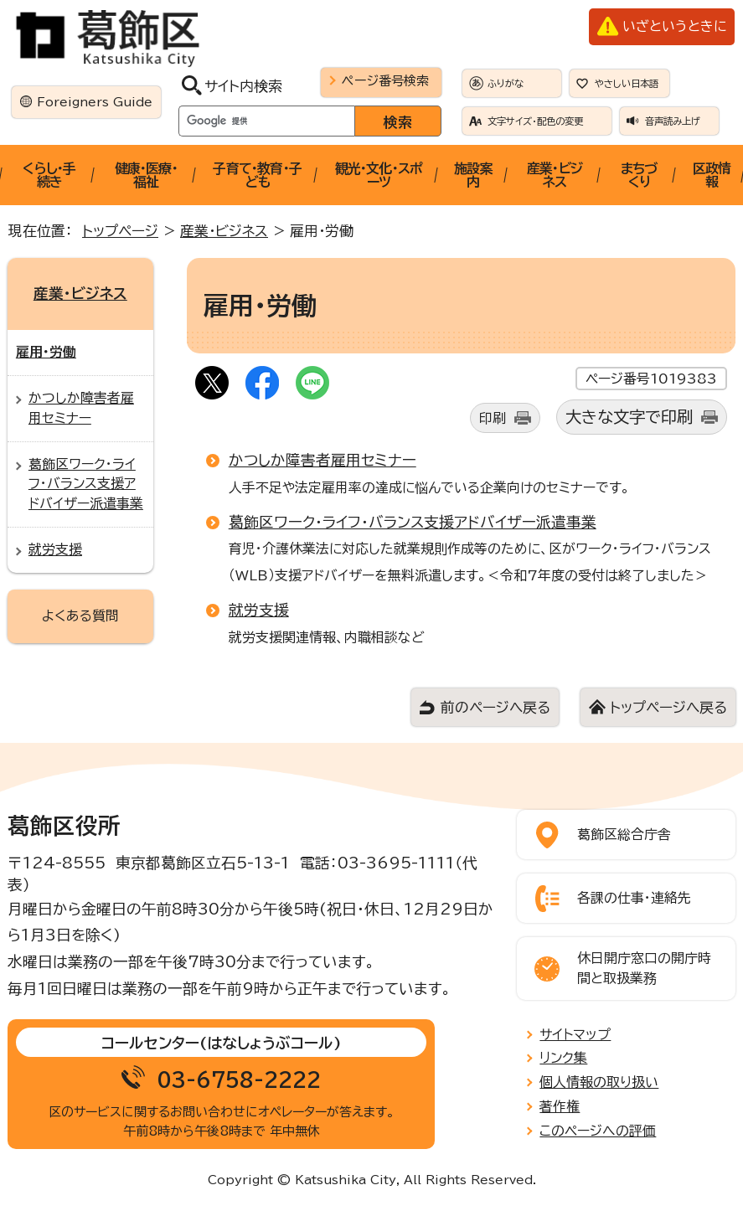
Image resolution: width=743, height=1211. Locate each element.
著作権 (559, 1106)
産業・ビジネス (554, 175)
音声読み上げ (672, 121)
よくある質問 (80, 615)
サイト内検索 (243, 86)
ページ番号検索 (385, 81)
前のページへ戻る (495, 707)
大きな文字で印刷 (629, 417)
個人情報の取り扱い (598, 1082)
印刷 (492, 418)
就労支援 (259, 609)
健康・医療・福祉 (146, 175)
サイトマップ (575, 1034)
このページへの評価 (597, 1130)
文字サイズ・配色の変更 (535, 121)
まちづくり (639, 175)
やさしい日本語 (626, 83)
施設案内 (473, 175)
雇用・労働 (46, 351)
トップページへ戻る (668, 707)
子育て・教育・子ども (257, 175)
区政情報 (712, 175)
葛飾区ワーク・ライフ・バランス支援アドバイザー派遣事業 (412, 521)
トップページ (120, 231)
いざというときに (674, 26)
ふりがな (506, 83)
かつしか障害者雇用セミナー (322, 459)
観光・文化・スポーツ (379, 175)
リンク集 (563, 1057)
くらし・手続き (49, 175)
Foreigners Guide (94, 101)
